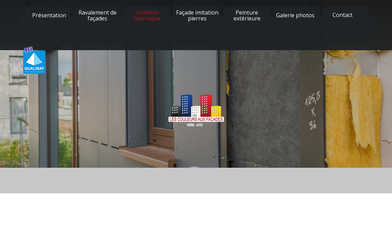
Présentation (49, 15)
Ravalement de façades (98, 15)
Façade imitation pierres (197, 15)
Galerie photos (295, 15)
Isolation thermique (147, 15)
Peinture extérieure (247, 15)
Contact (342, 15)
